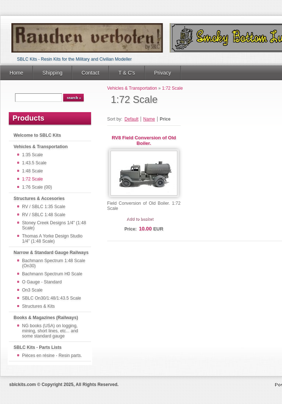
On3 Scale (32, 290)
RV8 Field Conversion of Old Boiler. (144, 140)
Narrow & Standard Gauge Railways (51, 252)
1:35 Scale (32, 154)
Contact (90, 73)
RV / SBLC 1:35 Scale (43, 206)
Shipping (52, 73)
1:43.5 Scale (34, 162)
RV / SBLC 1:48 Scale (43, 214)
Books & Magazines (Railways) (46, 317)
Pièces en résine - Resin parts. (52, 355)
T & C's (126, 73)
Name (149, 119)
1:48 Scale (32, 171)
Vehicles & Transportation (41, 146)
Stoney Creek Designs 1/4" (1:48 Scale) (54, 225)
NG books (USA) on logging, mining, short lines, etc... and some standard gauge (50, 331)
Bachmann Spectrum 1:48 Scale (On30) (53, 263)
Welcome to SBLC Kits (37, 135)
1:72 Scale (32, 179)
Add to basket (139, 219)
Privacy (162, 73)
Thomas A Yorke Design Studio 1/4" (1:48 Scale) (52, 238)
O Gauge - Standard (42, 282)
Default (131, 119)
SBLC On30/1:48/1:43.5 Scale (51, 298)
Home (16, 73)
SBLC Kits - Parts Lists (38, 347)
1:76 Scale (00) (37, 187)
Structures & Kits (38, 306)
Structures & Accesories (39, 198)
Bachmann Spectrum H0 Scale (52, 273)
